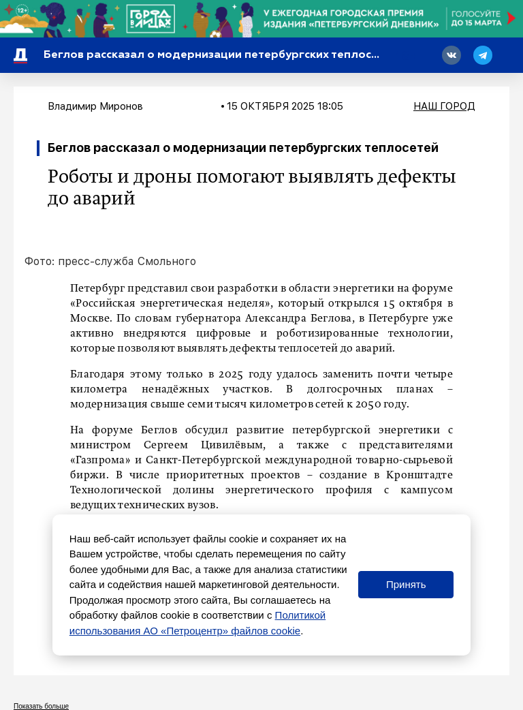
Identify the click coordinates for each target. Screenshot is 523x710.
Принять (406, 584)
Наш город (444, 106)
